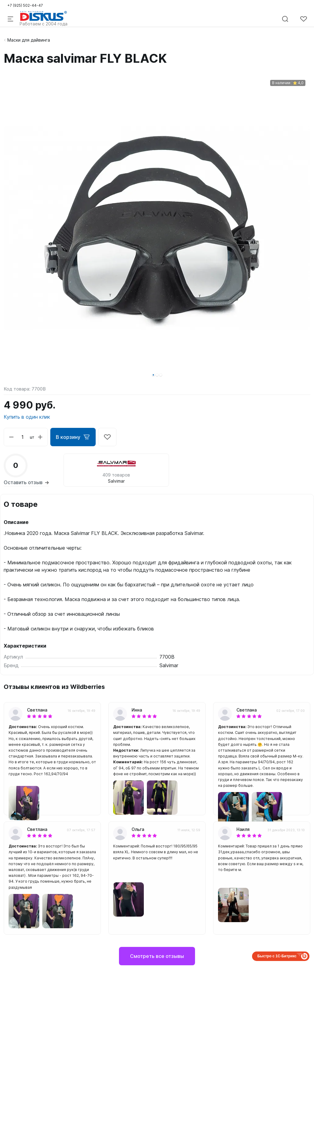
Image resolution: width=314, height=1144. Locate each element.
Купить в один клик (27, 417)
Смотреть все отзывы (157, 956)
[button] (153, 375)
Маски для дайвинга (28, 40)
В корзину (73, 437)
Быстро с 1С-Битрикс (277, 956)
